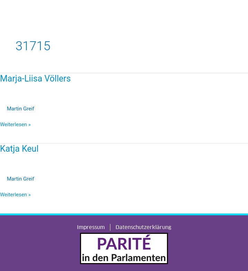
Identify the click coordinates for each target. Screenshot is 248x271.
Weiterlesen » (15, 124)
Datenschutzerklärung (143, 227)
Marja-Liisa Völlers (35, 79)
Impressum (91, 227)
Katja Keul (19, 149)
